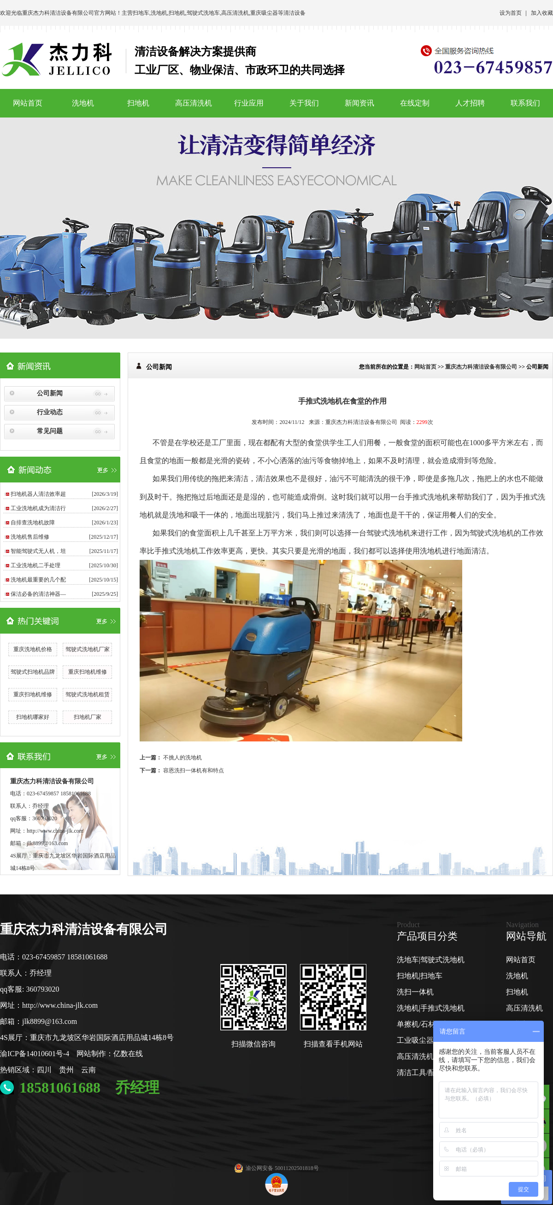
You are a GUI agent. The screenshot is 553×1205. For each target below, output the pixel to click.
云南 (88, 1070)
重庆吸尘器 (264, 13)
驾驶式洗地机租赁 (87, 694)
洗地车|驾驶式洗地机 (431, 960)
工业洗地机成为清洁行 (38, 508)
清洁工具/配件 (420, 1072)
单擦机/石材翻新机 (427, 1024)
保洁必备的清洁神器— (38, 594)
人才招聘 (470, 103)
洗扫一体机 (415, 992)
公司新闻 (50, 393)
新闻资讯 (359, 103)
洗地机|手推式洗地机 (431, 1008)
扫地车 (141, 13)
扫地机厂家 (87, 717)
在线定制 (414, 103)
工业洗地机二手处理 (35, 565)
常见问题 (50, 431)
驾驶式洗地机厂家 (87, 649)
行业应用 (249, 103)
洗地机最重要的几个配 (38, 579)
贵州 (66, 1070)
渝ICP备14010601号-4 (34, 1054)
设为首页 (511, 13)
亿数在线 (128, 1054)
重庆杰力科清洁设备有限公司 (58, 13)
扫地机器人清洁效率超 (38, 494)
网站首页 (27, 103)
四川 (44, 1070)
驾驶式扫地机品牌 (33, 672)
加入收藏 (542, 13)
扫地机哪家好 (32, 717)
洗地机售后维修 (30, 537)
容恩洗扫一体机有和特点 (193, 770)
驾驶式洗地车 (203, 13)
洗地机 (159, 13)
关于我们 (304, 103)
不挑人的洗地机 (182, 757)
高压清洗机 (235, 13)
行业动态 (50, 412)
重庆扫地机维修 (87, 672)
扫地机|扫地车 (419, 976)
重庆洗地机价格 (32, 649)
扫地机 (177, 13)
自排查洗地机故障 (33, 522)
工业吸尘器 (415, 1040)
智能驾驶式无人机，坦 (38, 551)
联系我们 (525, 103)
